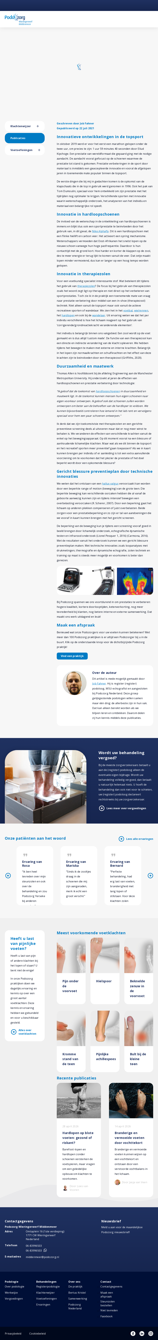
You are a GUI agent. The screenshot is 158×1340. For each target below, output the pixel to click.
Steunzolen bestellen (107, 1303)
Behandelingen (46, 1281)
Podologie (11, 1281)
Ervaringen (43, 1304)
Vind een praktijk (72, 656)
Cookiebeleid (37, 1333)
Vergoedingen (14, 1298)
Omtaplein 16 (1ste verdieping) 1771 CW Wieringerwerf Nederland (45, 1235)
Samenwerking (77, 1298)
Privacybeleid (13, 1333)
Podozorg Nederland (75, 1306)
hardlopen (68, 315)
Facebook (106, 1316)
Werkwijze (11, 1292)
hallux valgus (110, 483)
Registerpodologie (47, 1286)
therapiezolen (86, 286)
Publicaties (17, 138)
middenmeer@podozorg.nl (42, 1257)
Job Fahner (99, 683)
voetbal (128, 310)
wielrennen (141, 310)
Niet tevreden (109, 1310)
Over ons (74, 1281)
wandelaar (98, 315)
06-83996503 (34, 1246)
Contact (105, 1281)
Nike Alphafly (100, 231)
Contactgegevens (111, 1286)
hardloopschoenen (108, 391)
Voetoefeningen (21, 150)
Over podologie (14, 1286)
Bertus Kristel (77, 1292)
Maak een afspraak (106, 1294)
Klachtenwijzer (20, 126)
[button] (41, 126)
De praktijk (75, 1286)
